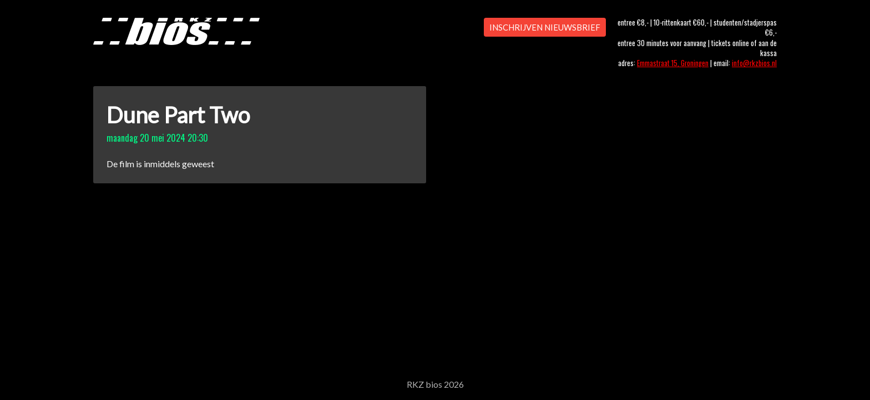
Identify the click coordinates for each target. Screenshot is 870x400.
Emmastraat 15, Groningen (673, 63)
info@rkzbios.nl (754, 63)
